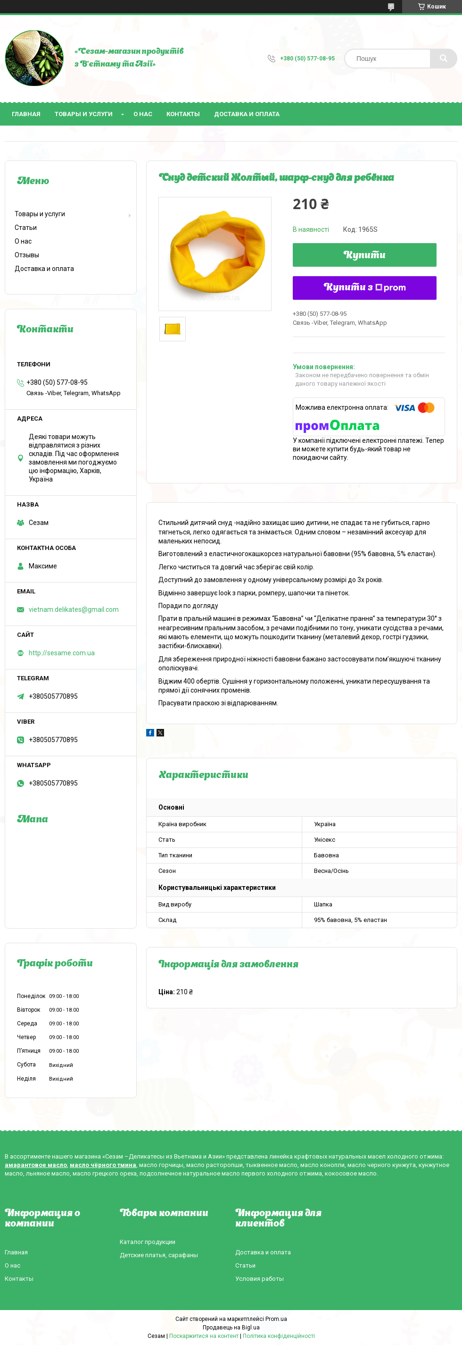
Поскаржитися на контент (204, 1336)
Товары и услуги (84, 114)
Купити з (365, 288)
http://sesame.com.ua (62, 653)
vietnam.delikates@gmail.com (74, 609)
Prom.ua (276, 1319)
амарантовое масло (36, 1164)
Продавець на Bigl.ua (231, 1327)
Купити (365, 256)
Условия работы (259, 1278)
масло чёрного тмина (103, 1164)
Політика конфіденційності (279, 1336)
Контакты (183, 114)
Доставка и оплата (247, 114)
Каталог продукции (147, 1241)
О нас (142, 114)
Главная (26, 114)
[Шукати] (443, 58)
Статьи (26, 227)
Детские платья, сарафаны (159, 1255)
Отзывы (27, 255)
